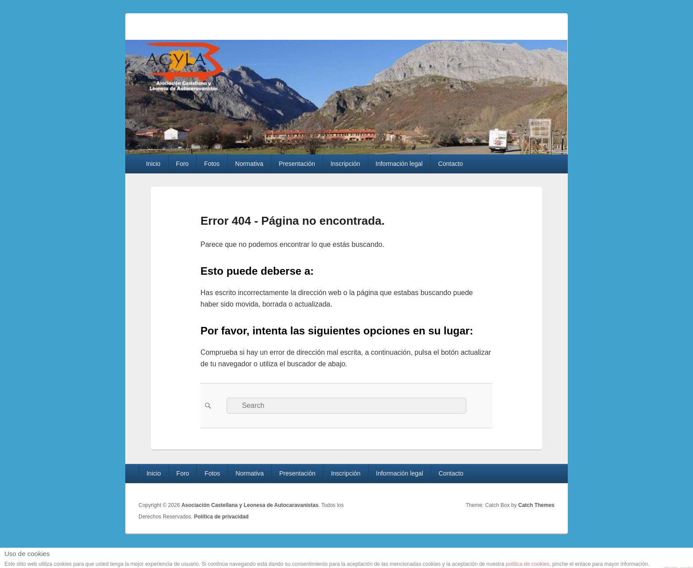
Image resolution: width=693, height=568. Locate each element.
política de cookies (528, 564)
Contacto (450, 163)
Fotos (211, 163)
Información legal (399, 163)
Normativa (249, 163)
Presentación (297, 163)
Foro (182, 163)
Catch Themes (536, 505)
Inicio (153, 163)
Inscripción (345, 163)
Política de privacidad (221, 517)
